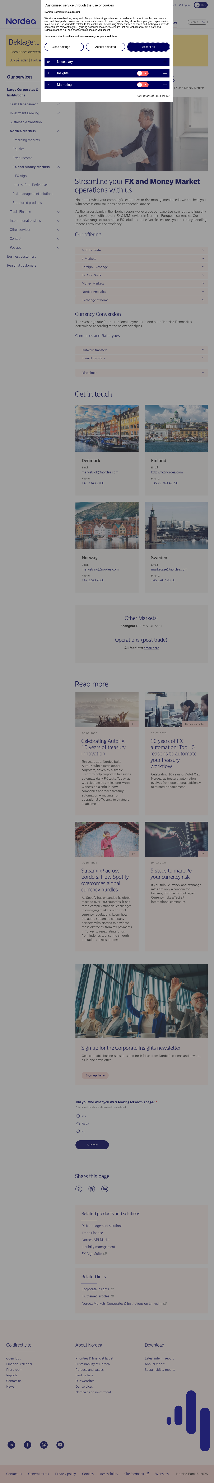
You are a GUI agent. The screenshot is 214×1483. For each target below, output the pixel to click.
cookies (69, 36)
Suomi (76, 12)
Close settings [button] (61, 47)
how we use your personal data (98, 36)
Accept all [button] (148, 47)
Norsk (57, 12)
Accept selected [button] (105, 47)
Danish (49, 12)
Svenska (66, 12)
